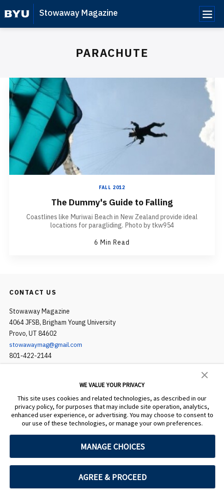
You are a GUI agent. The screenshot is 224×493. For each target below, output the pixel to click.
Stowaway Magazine (78, 12)
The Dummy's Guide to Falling (112, 202)
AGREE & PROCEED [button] (112, 477)
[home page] (17, 13)
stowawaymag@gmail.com (48, 344)
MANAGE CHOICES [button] (112, 446)
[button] (204, 374)
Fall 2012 (112, 188)
